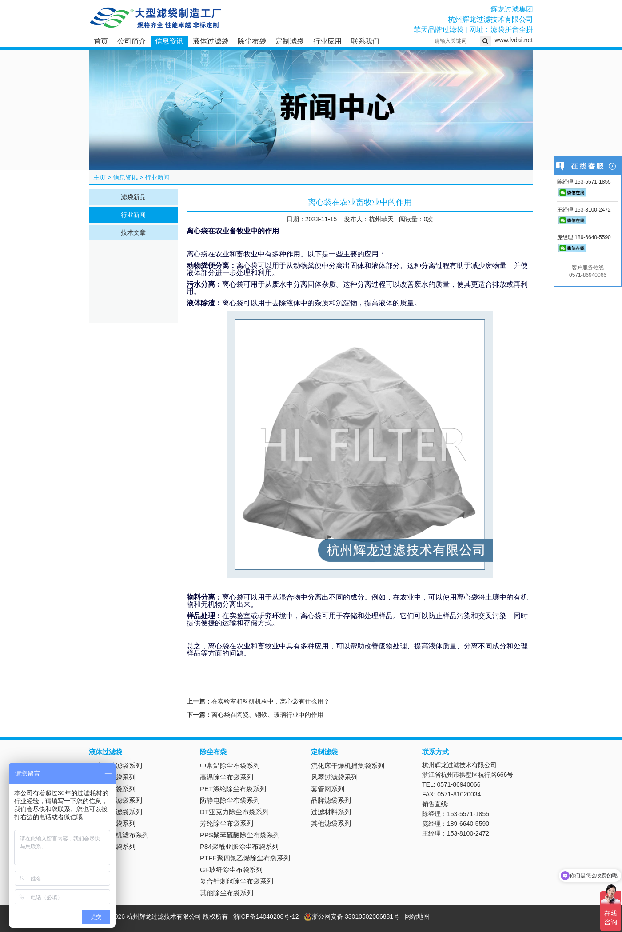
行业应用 (327, 41)
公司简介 (131, 41)
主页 (99, 177)
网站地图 (417, 916)
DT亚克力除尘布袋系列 (234, 812)
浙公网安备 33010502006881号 (351, 916)
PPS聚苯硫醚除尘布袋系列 (240, 835)
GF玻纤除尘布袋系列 (231, 869)
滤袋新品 (133, 196)
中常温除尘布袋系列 (230, 765)
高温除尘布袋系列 (226, 777)
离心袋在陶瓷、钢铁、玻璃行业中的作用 (267, 714)
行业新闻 (157, 177)
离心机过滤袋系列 (115, 812)
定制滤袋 (289, 41)
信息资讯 (169, 41)
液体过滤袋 (210, 41)
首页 (101, 41)
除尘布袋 (252, 41)
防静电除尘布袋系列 (230, 800)
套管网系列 (327, 788)
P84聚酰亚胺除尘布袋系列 (239, 846)
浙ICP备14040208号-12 (266, 916)
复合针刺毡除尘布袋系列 (236, 881)
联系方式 (435, 752)
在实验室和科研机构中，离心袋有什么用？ (270, 701)
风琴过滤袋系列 (334, 777)
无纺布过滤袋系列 (115, 765)
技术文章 (133, 232)
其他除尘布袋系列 (226, 892)
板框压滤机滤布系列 (119, 835)
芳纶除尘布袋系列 (226, 823)
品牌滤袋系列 (331, 800)
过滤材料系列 (331, 812)
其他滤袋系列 (331, 823)
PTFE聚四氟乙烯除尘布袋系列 (245, 858)
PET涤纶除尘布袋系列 (233, 788)
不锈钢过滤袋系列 (115, 800)
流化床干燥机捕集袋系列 (347, 765)
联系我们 (365, 41)
